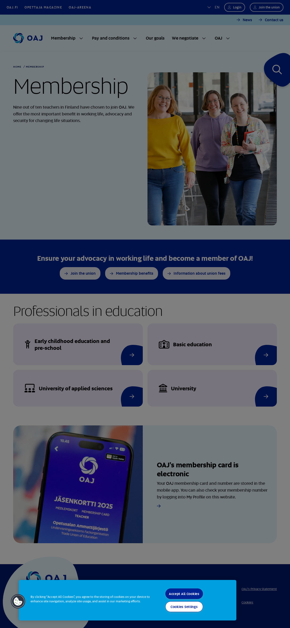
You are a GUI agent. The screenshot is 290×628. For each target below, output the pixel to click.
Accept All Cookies (184, 593)
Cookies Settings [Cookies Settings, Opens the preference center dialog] (184, 606)
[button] (18, 601)
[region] (127, 600)
